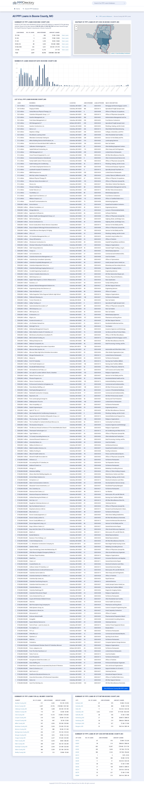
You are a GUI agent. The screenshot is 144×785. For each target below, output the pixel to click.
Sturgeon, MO (79, 726)
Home (17, 9)
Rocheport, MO (80, 723)
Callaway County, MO (21, 709)
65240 (77, 758)
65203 (77, 752)
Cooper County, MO (20, 717)
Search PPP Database (31, 9)
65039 (77, 743)
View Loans (65, 35)
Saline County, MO (20, 749)
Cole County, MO (19, 714)
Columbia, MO (80, 712)
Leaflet (112, 53)
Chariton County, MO (21, 712)
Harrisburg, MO (80, 717)
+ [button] (76, 26)
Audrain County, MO (20, 703)
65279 (77, 772)
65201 (77, 746)
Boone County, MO (20, 706)
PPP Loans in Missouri (105, 16)
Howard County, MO (20, 720)
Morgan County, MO (20, 735)
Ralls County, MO (20, 744)
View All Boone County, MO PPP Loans (116, 688)
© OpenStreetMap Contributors (122, 53)
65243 (77, 761)
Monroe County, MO (20, 729)
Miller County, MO (20, 723)
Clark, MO (78, 709)
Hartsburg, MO (80, 720)
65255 (77, 764)
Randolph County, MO (21, 746)
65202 (77, 749)
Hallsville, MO (79, 714)
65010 (77, 740)
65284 (77, 775)
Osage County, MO (20, 738)
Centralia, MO (79, 706)
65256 (77, 766)
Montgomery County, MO (22, 732)
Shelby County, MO (20, 752)
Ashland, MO (79, 703)
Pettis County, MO (20, 741)
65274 (77, 769)
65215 (77, 755)
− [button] (76, 29)
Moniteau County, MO (21, 726)
